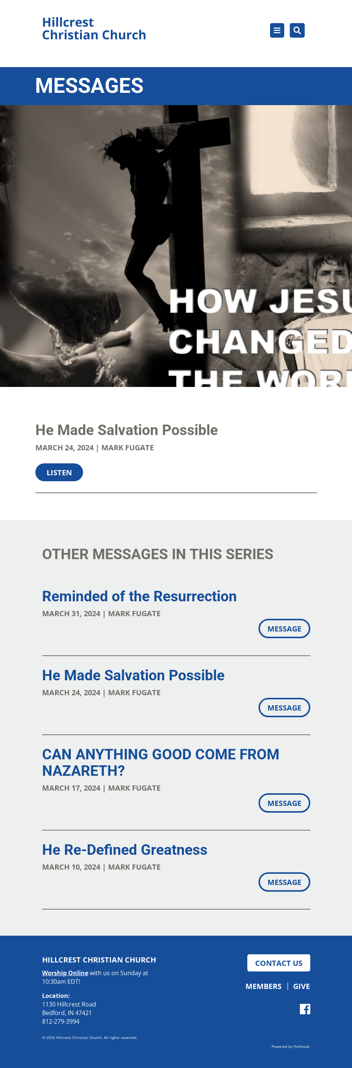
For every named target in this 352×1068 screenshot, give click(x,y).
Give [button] (301, 986)
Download (108, 505)
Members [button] (263, 986)
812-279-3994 (60, 1021)
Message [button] (284, 628)
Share (51, 505)
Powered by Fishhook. (291, 1046)
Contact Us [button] (278, 963)
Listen (59, 472)
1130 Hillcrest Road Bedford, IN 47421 (69, 1008)
